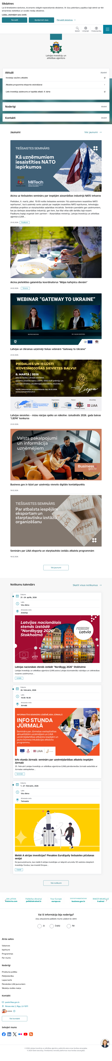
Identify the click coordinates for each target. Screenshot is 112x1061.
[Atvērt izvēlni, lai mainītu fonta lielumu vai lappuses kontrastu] (96, 30)
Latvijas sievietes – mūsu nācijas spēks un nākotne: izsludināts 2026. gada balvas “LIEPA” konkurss (55, 417)
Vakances (6, 945)
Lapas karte (7, 980)
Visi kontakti (15, 1018)
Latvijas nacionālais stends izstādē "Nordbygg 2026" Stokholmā (50, 666)
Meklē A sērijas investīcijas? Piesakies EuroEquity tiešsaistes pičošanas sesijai (54, 857)
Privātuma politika (9, 972)
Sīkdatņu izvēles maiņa (11, 988)
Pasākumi (24, 222)
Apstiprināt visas (41, 20)
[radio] (41, 925)
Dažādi (19, 870)
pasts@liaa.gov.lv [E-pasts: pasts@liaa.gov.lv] (12, 1002)
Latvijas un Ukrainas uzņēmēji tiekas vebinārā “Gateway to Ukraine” (48, 349)
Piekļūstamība (8, 976)
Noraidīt (14, 20)
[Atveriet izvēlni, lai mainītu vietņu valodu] (85, 29)
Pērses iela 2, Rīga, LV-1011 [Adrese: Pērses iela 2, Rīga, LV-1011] (16, 1006)
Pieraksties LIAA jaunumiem (13, 984)
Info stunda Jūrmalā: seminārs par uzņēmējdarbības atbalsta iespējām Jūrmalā (54, 761)
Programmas (7, 954)
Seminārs (20, 774)
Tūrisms (25, 288)
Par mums (6, 958)
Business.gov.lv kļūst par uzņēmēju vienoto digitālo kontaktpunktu (47, 484)
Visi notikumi (56, 883)
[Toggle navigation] (107, 29)
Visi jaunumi (56, 567)
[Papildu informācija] (14, 1011)
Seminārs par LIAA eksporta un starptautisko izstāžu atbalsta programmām (52, 550)
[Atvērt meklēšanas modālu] (77, 30)
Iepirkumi (6, 949)
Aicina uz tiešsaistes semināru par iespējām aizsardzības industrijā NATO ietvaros (55, 195)
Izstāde (19, 678)
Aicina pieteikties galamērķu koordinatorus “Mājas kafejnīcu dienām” (48, 282)
